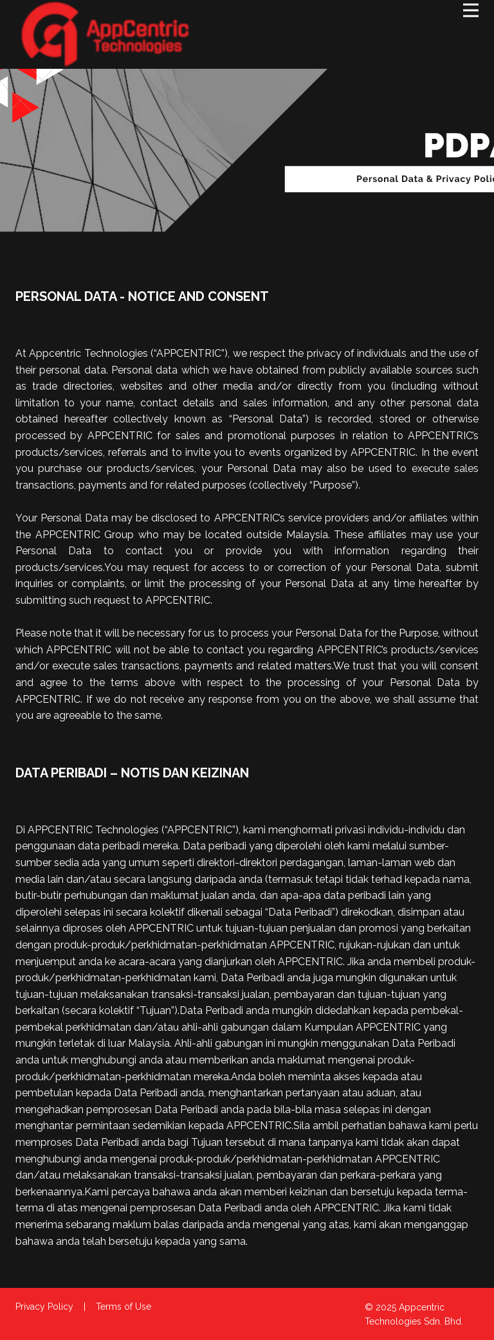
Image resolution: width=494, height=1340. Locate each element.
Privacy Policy (44, 1306)
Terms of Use (123, 1306)
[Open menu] (471, 10)
